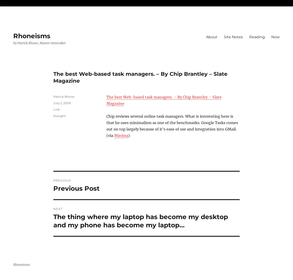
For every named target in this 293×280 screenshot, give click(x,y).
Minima (121, 135)
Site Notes (233, 37)
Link (56, 109)
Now (275, 37)
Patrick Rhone (63, 96)
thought (59, 116)
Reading (257, 37)
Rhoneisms (31, 36)
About (211, 37)
